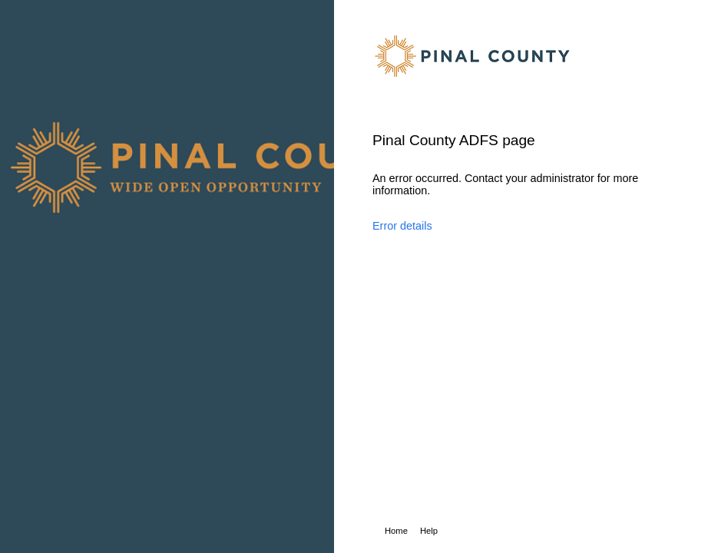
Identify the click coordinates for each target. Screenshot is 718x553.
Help (429, 530)
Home (396, 530)
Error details (402, 226)
